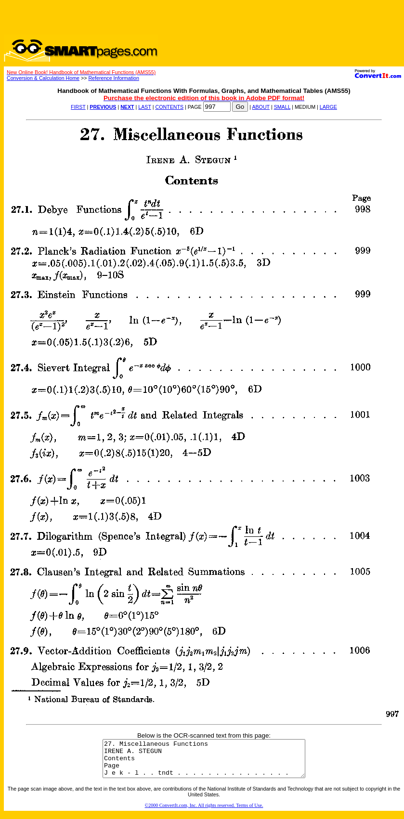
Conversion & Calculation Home (43, 78)
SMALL (282, 107)
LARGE (328, 107)
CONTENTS (169, 107)
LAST (144, 107)
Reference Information (113, 78)
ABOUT (261, 107)
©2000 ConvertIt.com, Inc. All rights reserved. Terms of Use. (204, 812)
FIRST (78, 107)
